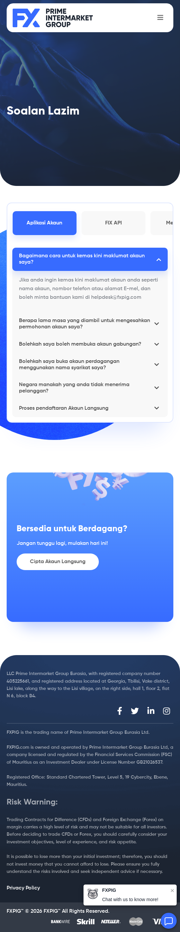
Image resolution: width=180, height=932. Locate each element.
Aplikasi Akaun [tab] (44, 223)
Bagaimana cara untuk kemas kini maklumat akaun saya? (82, 259)
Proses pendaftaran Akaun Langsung (63, 408)
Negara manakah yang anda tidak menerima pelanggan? (74, 388)
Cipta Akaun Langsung (58, 561)
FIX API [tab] (113, 223)
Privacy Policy (23, 888)
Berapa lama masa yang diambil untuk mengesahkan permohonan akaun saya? (84, 324)
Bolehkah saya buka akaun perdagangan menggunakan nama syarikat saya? (69, 365)
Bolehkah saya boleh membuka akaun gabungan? (80, 344)
